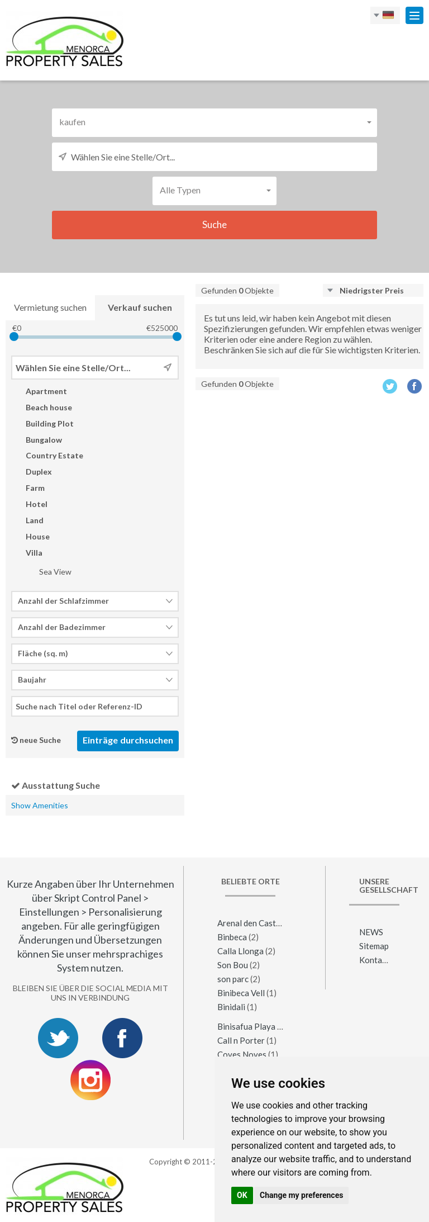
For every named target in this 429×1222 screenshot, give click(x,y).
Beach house (41, 407)
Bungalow (36, 439)
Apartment (39, 391)
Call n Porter (241, 1040)
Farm (28, 487)
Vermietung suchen (50, 307)
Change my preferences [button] (301, 1195)
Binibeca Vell (241, 993)
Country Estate (47, 455)
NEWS (371, 932)
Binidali (231, 1007)
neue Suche (40, 740)
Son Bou (232, 965)
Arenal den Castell (252, 923)
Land (27, 520)
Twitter (389, 386)
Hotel (29, 504)
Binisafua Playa (246, 1026)
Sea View (48, 571)
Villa (26, 552)
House (30, 536)
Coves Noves (241, 1054)
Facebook (414, 386)
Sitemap (374, 946)
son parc (233, 979)
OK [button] (242, 1195)
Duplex (31, 471)
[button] (214, 122)
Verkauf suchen (140, 307)
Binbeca (232, 937)
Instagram (90, 1080)
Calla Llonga (240, 951)
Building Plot (42, 423)
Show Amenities (39, 805)
